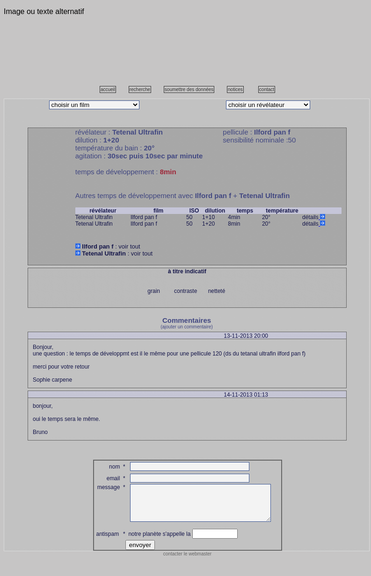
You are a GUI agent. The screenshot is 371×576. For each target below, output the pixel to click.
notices (235, 89)
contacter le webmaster (187, 560)
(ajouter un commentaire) (186, 326)
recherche (140, 89)
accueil (108, 89)
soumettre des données (189, 89)
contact (266, 89)
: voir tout (107, 246)
